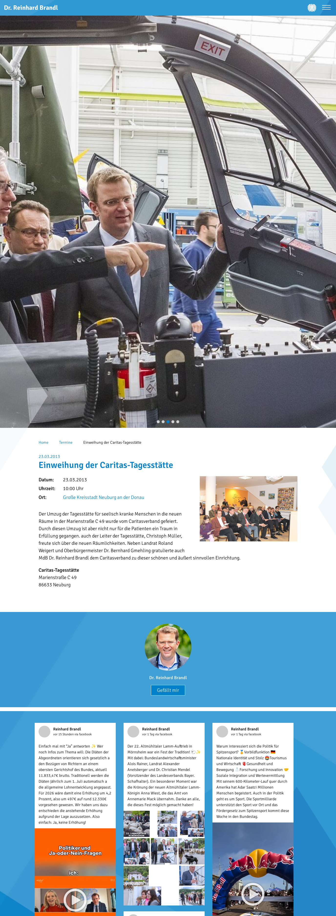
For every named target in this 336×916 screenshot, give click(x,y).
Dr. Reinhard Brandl (168, 677)
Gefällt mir (168, 690)
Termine (66, 442)
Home (43, 442)
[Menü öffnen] (326, 8)
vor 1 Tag (148, 734)
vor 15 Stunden (63, 734)
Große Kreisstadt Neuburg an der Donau (103, 497)
